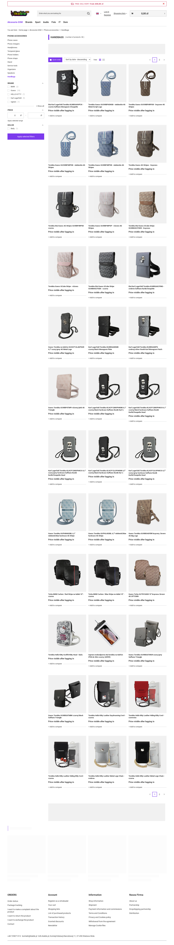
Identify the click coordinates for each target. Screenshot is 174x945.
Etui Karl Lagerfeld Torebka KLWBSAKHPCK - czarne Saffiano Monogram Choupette (65, 106)
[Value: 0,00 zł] (148, 13)
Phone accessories (51, 30)
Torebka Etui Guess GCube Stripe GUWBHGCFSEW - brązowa (141, 227)
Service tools (12, 66)
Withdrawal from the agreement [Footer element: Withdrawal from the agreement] (102, 921)
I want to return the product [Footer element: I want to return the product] (19, 916)
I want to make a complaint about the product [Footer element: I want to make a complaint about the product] (23, 910)
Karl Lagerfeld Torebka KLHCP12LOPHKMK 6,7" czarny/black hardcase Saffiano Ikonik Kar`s (106, 472)
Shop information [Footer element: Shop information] (96, 901)
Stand (9, 62)
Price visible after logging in (61, 110)
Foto (54, 22)
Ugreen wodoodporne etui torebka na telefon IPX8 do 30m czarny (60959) (105, 656)
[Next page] (164, 59)
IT (60, 22)
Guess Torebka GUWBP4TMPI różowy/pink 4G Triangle (66, 409)
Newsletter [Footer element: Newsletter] (52, 925)
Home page (23, 30)
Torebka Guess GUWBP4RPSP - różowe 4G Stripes (105, 227)
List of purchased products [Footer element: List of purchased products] (59, 913)
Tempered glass (13, 51)
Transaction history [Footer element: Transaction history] (56, 917)
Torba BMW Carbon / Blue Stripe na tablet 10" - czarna (106, 595)
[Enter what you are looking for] (64, 13)
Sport (37, 22)
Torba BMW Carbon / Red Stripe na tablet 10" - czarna (66, 595)
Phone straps (12, 58)
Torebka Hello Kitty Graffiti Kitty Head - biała (65, 655)
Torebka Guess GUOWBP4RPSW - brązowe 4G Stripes (147, 106)
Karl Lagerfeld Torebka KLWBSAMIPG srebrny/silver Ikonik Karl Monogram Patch (145, 348)
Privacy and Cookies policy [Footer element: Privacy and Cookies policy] (100, 917)
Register (107, 15)
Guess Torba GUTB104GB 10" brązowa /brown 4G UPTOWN (147, 595)
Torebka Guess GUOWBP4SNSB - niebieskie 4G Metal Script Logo (106, 106)
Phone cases (12, 40)
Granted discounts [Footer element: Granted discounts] (56, 921)
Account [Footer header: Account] (52, 894)
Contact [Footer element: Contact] (10, 924)
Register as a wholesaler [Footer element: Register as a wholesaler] (58, 901)
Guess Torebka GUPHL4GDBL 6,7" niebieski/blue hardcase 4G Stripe (107, 534)
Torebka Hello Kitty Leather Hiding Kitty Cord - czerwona (146, 716)
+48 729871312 (14, 936)
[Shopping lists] (120, 13)
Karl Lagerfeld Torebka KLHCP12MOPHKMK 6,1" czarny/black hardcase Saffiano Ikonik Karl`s (107, 409)
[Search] (88, 13)
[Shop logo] (19, 13)
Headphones (12, 47)
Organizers (11, 69)
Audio (46, 22)
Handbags (11, 77)
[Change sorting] (77, 59)
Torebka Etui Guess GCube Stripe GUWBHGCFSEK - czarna (101, 287)
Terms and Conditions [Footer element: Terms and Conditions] (98, 913)
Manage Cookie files (97, 925)
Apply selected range (15, 121)
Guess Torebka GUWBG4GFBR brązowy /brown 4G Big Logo (147, 534)
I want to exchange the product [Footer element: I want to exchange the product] (20, 920)
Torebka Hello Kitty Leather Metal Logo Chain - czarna (147, 777)
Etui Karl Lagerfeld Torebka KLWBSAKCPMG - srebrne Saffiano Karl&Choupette (146, 287)
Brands (28, 22)
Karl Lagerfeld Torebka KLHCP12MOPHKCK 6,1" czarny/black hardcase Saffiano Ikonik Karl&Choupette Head (147, 410)
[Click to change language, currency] (98, 13)
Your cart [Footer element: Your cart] (52, 905)
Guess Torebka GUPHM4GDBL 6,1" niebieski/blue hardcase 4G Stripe (61, 534)
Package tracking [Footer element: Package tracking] (14, 905)
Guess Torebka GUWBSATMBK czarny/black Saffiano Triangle (65, 716)
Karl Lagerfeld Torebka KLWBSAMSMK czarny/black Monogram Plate (103, 348)
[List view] (103, 60)
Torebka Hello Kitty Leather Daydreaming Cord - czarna (106, 716)
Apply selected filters (26, 136)
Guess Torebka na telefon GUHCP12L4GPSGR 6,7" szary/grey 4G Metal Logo (66, 348)
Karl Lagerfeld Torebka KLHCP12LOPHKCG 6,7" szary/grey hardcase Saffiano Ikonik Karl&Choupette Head (147, 473)
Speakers (11, 73)
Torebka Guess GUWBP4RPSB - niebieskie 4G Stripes (106, 166)
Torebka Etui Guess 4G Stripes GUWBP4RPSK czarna (66, 227)
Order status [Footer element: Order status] (12, 901)
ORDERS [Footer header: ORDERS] (12, 894)
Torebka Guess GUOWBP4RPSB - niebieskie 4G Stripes (66, 166)
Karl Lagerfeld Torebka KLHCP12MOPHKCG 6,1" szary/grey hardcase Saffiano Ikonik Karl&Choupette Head (67, 473)
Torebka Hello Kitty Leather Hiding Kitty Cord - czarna (66, 777)
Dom (65, 22)
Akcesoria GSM (15, 22)
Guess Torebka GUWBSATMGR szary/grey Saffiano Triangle (145, 656)
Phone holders (12, 55)
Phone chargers (13, 44)
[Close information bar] (163, 3)
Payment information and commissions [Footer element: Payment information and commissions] (105, 909)
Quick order (56, 60)
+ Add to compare (55, 116)
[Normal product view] (100, 60)
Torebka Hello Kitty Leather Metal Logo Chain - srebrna (106, 777)
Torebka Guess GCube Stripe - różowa (63, 286)
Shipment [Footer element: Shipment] (93, 905)
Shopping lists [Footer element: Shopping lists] (54, 909)
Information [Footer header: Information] (95, 894)
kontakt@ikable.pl (29, 936)
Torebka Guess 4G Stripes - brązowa (143, 165)
